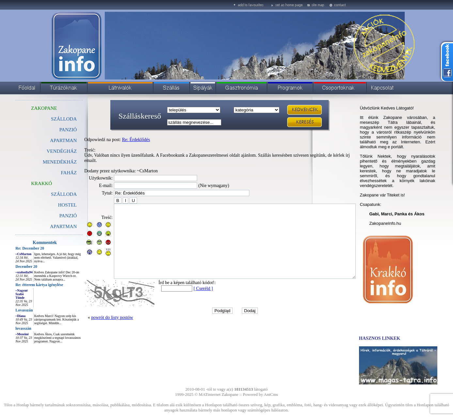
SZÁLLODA (49, 119)
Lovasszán (9, 310)
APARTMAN (48, 140)
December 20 (12, 266)
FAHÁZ (54, 172)
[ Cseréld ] (188, 297)
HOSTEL (52, 205)
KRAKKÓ (26, 183)
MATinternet (210, 394)
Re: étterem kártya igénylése (24, 284)
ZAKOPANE (29, 108)
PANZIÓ (53, 129)
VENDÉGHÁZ (47, 151)
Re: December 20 (15, 248)
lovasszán (9, 328)
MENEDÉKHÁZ (45, 162)
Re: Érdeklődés (121, 139)
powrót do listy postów (97, 326)
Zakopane (230, 394)
